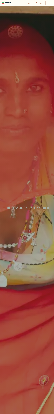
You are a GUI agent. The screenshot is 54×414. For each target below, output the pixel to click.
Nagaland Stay (42, 3)
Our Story (29, 3)
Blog (37, 2)
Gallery (33, 2)
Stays (25, 2)
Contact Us (48, 3)
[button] (14, 2)
